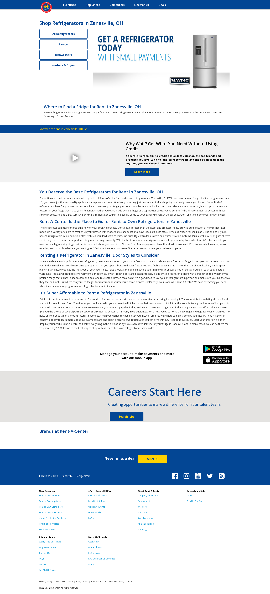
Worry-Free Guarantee (50, 541)
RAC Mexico (94, 553)
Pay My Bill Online (47, 570)
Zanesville (67, 476)
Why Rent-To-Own (47, 547)
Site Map (43, 564)
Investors (142, 506)
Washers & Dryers (64, 65)
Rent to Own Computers (51, 506)
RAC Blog (142, 529)
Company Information (148, 495)
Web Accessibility (64, 581)
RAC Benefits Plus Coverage (101, 558)
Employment (144, 501)
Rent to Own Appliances (50, 501)
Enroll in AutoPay (96, 501)
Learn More (142, 172)
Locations (44, 476)
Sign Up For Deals (195, 501)
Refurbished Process (49, 523)
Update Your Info (96, 506)
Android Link (217, 350)
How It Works (94, 512)
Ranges (64, 44)
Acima (91, 564)
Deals (189, 495)
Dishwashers (63, 55)
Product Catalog (47, 529)
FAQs (91, 518)
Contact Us (44, 553)
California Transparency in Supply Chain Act (112, 581)
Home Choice (95, 547)
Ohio (56, 476)
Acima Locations (146, 523)
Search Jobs (126, 416)
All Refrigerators (63, 34)
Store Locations (145, 518)
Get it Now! (93, 541)
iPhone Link (218, 361)
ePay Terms (82, 581)
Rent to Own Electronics (50, 512)
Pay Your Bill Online (97, 495)
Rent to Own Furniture (49, 495)
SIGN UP (152, 459)
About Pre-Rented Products (52, 518)
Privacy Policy (45, 581)
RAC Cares (143, 512)
